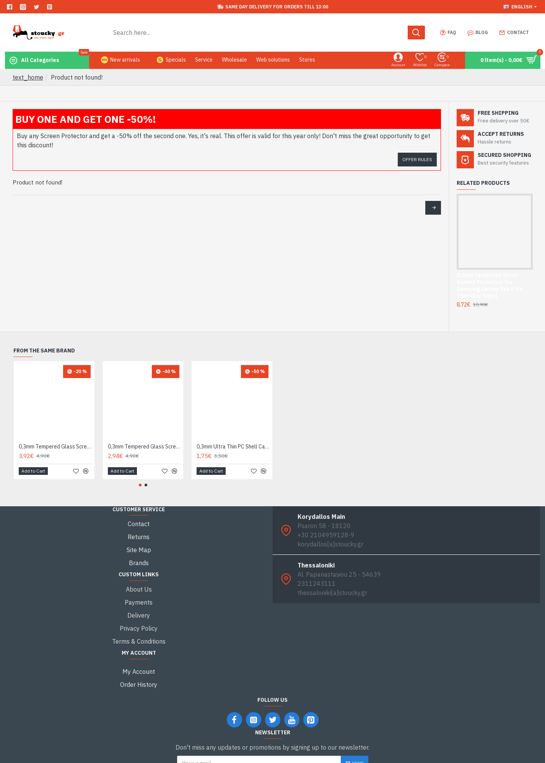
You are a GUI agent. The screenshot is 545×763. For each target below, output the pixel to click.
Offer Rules (417, 159)
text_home (28, 77)
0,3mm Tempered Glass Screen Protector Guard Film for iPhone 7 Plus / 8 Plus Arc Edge (145, 446)
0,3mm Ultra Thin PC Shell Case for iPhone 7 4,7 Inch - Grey (233, 446)
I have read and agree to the (272, 735)
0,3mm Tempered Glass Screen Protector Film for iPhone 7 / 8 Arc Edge (56, 446)
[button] (140, 485)
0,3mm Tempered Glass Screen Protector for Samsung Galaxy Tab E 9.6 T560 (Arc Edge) (489, 286)
